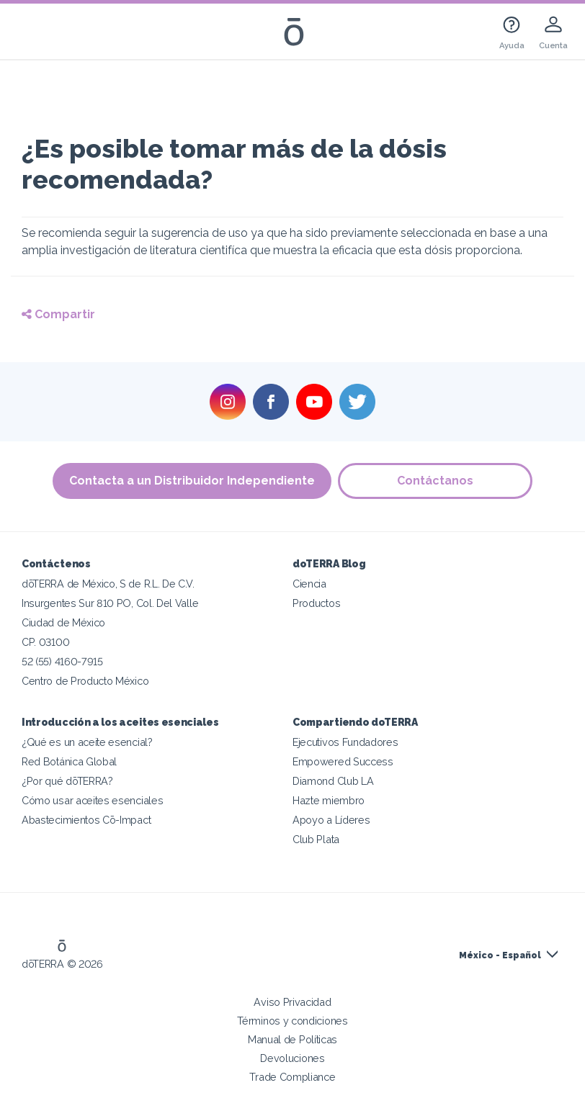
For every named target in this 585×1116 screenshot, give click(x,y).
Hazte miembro (328, 800)
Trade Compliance (292, 1077)
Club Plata (315, 839)
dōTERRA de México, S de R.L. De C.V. (108, 583)
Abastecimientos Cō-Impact (86, 820)
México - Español (500, 955)
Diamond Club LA (332, 781)
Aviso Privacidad (292, 1002)
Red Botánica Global (69, 761)
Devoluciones (292, 1058)
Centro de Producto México (85, 681)
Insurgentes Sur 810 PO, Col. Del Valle (110, 603)
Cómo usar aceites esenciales (92, 800)
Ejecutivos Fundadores (345, 742)
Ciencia (309, 583)
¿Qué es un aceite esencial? (87, 742)
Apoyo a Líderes (331, 820)
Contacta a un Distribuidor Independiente (192, 480)
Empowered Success (342, 761)
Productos (316, 603)
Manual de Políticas (292, 1039)
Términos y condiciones (292, 1020)
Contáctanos (436, 480)
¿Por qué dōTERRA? (67, 781)
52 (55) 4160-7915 (62, 661)
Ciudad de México (63, 622)
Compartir (58, 314)
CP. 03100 (45, 642)
